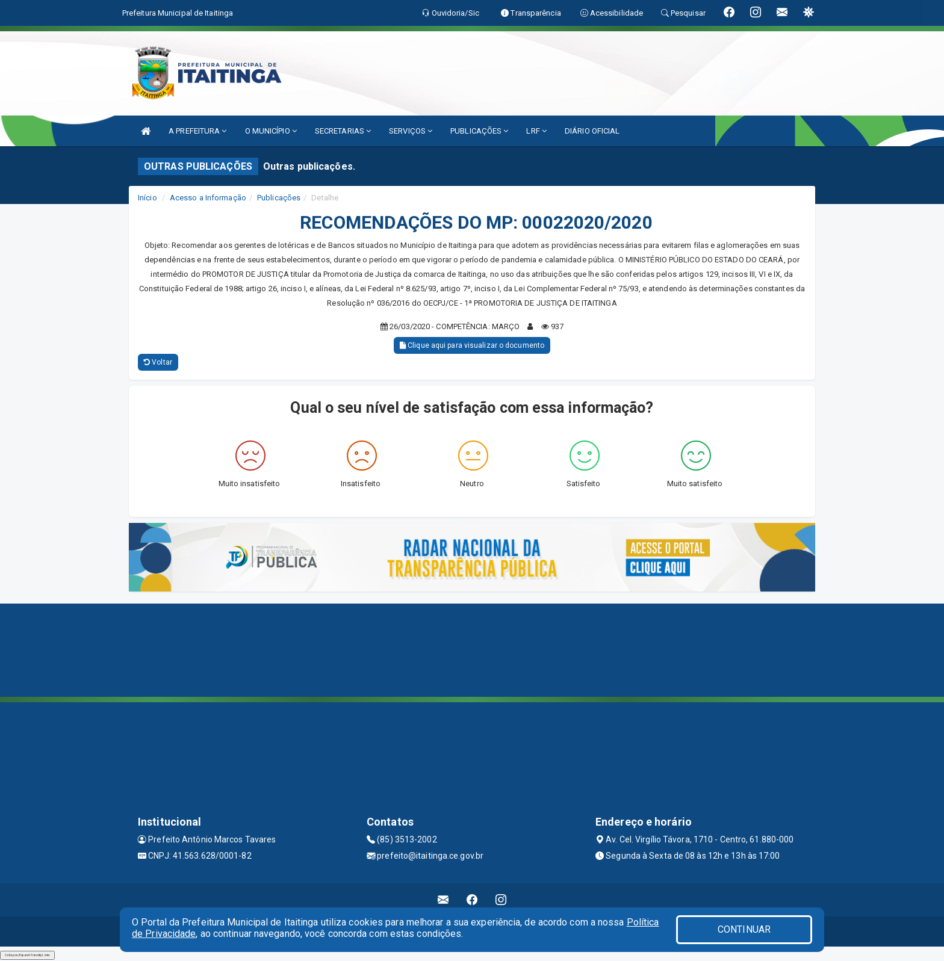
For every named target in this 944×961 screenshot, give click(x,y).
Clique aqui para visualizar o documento (472, 345)
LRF (536, 130)
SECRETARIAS (343, 130)
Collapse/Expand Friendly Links (27, 955)
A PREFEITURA (197, 130)
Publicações (278, 197)
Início (147, 197)
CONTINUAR (744, 929)
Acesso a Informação (208, 197)
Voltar (158, 362)
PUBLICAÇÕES (479, 130)
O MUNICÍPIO (271, 130)
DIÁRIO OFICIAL (592, 130)
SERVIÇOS (410, 130)
